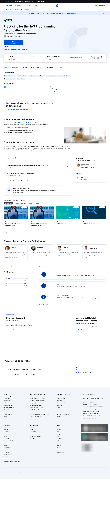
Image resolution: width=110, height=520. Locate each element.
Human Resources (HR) (62, 412)
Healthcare (59, 410)
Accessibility (59, 438)
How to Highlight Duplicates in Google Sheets (93, 407)
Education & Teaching (61, 403)
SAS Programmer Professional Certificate (28, 123)
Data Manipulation (22, 76)
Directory (59, 445)
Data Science (17, 9)
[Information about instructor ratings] (85, 160)
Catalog (5, 436)
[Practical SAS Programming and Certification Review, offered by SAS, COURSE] (42, 224)
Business (59, 396)
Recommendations (36, 67)
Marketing (59, 416)
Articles (58, 443)
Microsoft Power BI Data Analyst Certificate (40, 414)
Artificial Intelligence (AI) (9, 396)
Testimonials (49, 67)
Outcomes (15, 67)
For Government (7, 450)
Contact (58, 441)
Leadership (6, 431)
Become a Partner (8, 454)
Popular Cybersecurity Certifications (91, 411)
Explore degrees (46, 327)
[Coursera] (8, 5)
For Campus (6, 452)
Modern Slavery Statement (63, 450)
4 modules (11, 56)
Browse (9, 9)
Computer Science (61, 398)
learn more (88, 378)
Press (58, 427)
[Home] (4, 9)
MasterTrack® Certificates (10, 443)
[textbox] (40, 5)
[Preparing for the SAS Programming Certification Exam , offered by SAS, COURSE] (16, 224)
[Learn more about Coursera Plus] (25, 49)
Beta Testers (33, 431)
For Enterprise (7, 447)
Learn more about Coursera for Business (17, 110)
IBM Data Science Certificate (36, 410)
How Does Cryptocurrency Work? (90, 404)
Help (58, 436)
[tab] (8, 203)
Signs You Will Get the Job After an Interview (93, 416)
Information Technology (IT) (63, 414)
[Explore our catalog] (18, 5)
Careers (6, 434)
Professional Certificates (9, 441)
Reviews (59, 67)
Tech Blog (32, 438)
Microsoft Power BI (8, 412)
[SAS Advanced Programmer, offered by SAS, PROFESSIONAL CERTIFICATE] (94, 224)
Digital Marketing (8, 403)
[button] (95, 5)
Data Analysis (26, 9)
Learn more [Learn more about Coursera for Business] (80, 330)
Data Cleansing (32, 76)
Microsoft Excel (7, 410)
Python (5, 416)
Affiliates (59, 447)
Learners (32, 427)
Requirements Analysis (9, 79)
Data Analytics (7, 400)
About (6, 67)
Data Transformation (51, 76)
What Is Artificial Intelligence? (89, 418)
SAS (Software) (20, 79)
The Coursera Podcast (35, 436)
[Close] (103, 13)
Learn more (74, 13)
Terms (58, 431)
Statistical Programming (9, 76)
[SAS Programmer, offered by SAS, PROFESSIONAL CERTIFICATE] (68, 224)
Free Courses (7, 459)
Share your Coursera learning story (12, 461)
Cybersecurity (7, 398)
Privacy (58, 434)
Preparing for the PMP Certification (91, 413)
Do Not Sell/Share (61, 452)
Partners (32, 429)
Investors (59, 429)
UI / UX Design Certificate (36, 416)
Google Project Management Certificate (39, 403)
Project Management (9, 414)
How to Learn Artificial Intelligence (90, 409)
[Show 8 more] (8, 232)
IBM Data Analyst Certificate (36, 407)
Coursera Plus (7, 438)
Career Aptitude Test (88, 396)
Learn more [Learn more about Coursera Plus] (10, 330)
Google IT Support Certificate (37, 400)
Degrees (6, 445)
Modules (24, 67)
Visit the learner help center (83, 372)
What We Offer (7, 429)
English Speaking (8, 405)
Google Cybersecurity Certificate (37, 396)
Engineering (59, 405)
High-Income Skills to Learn (89, 402)
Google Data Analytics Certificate (37, 398)
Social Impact (7, 457)
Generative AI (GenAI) (9, 407)
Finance (58, 407)
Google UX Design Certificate (36, 405)
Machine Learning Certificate (36, 412)
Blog (31, 434)
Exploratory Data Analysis (64, 76)
